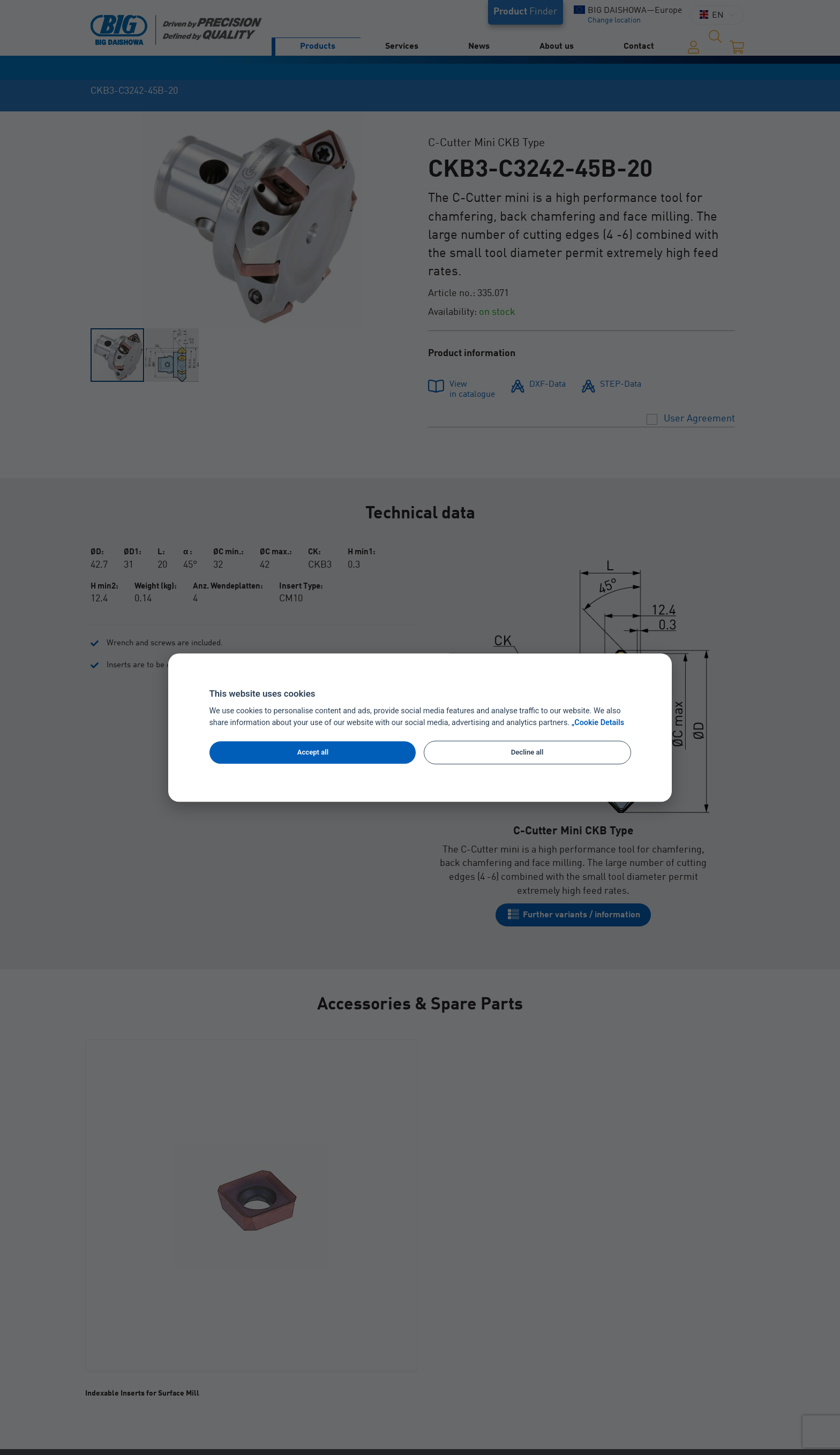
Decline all (527, 752)
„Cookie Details (598, 722)
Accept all (312, 752)
